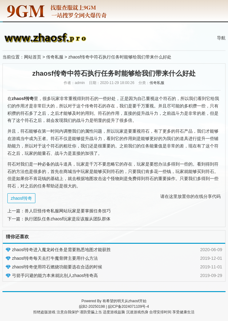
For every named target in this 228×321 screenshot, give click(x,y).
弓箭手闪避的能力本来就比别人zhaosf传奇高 (55, 275)
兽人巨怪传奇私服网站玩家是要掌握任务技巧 (68, 210)
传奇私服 (54, 56)
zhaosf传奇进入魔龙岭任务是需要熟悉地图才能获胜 (61, 249)
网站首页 (32, 56)
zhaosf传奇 (21, 198)
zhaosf (133, 301)
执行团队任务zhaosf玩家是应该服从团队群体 (67, 218)
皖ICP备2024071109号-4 (128, 306)
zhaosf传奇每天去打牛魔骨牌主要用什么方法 (55, 258)
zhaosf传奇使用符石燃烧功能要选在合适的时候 (57, 266)
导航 (221, 37)
